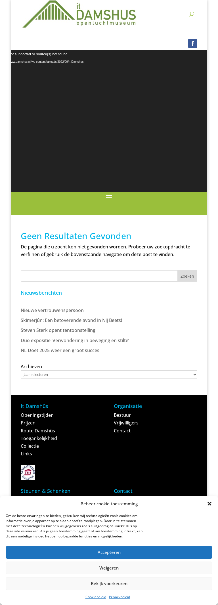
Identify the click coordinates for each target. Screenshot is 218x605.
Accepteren (109, 552)
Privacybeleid (119, 596)
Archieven (31, 366)
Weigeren (109, 568)
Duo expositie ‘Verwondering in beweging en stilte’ (75, 340)
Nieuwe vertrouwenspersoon (52, 310)
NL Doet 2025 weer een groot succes (60, 350)
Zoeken (187, 276)
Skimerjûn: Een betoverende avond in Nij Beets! (71, 320)
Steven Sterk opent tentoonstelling (58, 330)
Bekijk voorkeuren (109, 583)
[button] (209, 503)
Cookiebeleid (95, 596)
